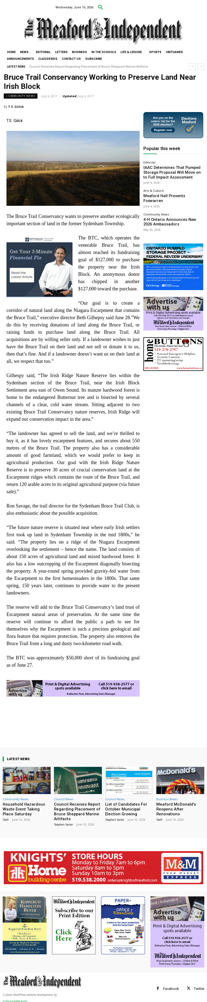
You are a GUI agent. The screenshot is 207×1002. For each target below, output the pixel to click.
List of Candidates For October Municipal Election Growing (127, 808)
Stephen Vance (63, 822)
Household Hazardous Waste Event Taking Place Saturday (26, 806)
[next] (201, 66)
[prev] (192, 66)
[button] (100, 7)
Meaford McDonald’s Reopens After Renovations (178, 806)
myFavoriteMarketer (15, 999)
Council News (63, 799)
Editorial (149, 162)
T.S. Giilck (16, 107)
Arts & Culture (153, 187)
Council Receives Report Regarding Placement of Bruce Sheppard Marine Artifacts (88, 66)
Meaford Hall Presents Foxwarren (166, 192)
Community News (20, 96)
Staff (6, 813)
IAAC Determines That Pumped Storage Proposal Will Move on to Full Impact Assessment (170, 170)
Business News (166, 799)
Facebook (171, 986)
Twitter (199, 986)
